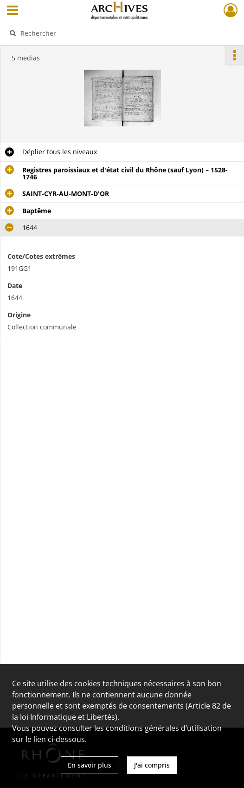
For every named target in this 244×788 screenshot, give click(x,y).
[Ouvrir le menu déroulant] (12, 11)
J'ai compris (152, 765)
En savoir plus (89, 765)
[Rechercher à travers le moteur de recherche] (115, 33)
